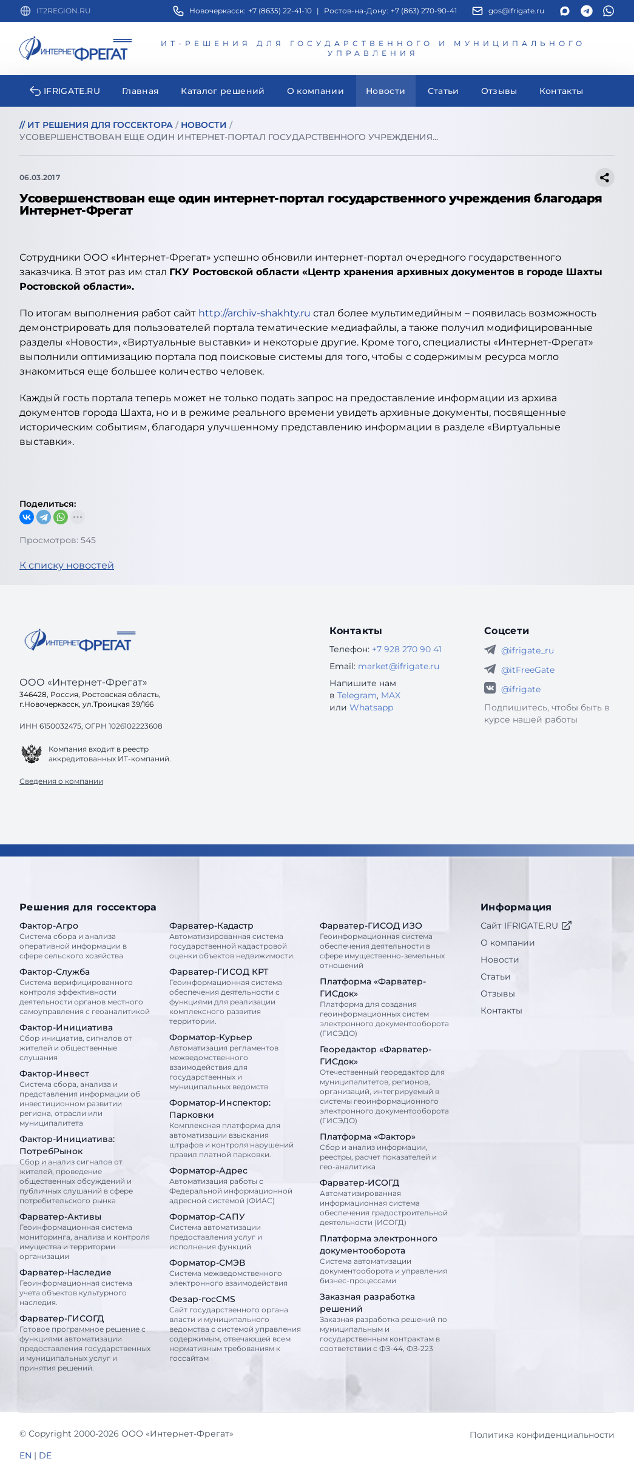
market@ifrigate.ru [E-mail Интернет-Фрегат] (398, 666)
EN (25, 1455)
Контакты (501, 1010)
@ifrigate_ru (527, 650)
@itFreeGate (528, 669)
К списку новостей (66, 565)
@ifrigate (521, 689)
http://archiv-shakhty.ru (254, 313)
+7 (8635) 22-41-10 (280, 10)
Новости (500, 959)
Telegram (357, 695)
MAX (390, 695)
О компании (508, 942)
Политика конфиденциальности (542, 1434)
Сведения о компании (61, 781)
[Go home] (80, 640)
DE (45, 1455)
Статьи (496, 976)
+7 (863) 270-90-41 (424, 10)
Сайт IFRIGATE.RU (527, 926)
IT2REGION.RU (63, 10)
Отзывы (498, 993)
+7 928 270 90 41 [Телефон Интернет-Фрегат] (407, 649)
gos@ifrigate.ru (516, 10)
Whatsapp (371, 707)
